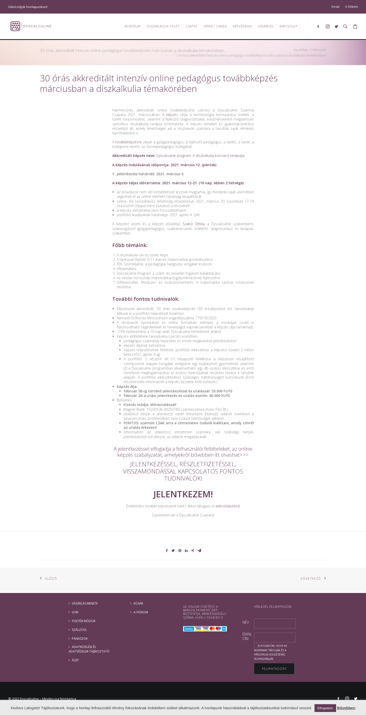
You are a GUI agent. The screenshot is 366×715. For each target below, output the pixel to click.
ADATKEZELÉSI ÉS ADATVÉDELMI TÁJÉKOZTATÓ (89, 649)
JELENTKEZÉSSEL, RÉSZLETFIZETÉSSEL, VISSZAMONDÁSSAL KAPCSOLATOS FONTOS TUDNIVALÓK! (183, 471)
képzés (172, 114)
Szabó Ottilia (193, 223)
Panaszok (80, 638)
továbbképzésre (128, 142)
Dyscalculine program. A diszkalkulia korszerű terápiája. (200, 155)
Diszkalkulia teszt (163, 26)
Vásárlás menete (85, 603)
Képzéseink (242, 26)
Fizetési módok (83, 621)
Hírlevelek (318, 49)
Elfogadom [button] (325, 708)
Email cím (247, 636)
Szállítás (79, 630)
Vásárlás (265, 26)
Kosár (336, 7)
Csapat (191, 26)
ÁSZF (75, 660)
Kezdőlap (133, 26)
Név (245, 622)
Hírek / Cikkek (215, 26)
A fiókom (351, 7)
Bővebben (346, 708)
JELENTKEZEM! (183, 494)
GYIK (75, 612)
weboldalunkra (227, 506)
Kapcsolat (288, 26)
